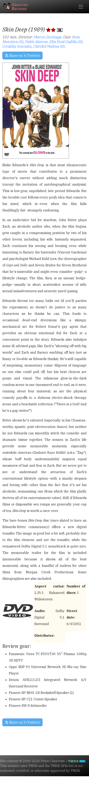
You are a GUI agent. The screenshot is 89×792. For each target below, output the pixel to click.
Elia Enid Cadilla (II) (66, 41)
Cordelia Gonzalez (17, 46)
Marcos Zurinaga (48, 36)
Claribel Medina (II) (49, 46)
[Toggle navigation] (81, 7)
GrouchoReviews (15, 6)
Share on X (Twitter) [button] (22, 56)
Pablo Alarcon (36, 41)
